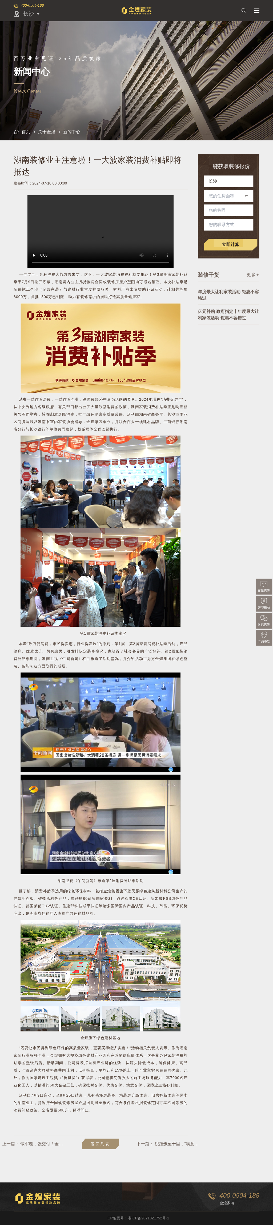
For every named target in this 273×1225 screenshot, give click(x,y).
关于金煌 (46, 131)
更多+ (253, 277)
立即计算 (233, 244)
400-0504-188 (32, 5)
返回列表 (100, 1144)
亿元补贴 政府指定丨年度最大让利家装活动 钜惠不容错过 (228, 321)
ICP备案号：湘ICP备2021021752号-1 (138, 1218)
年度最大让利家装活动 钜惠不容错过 (228, 302)
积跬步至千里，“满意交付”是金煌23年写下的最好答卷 (200, 1144)
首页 (22, 132)
